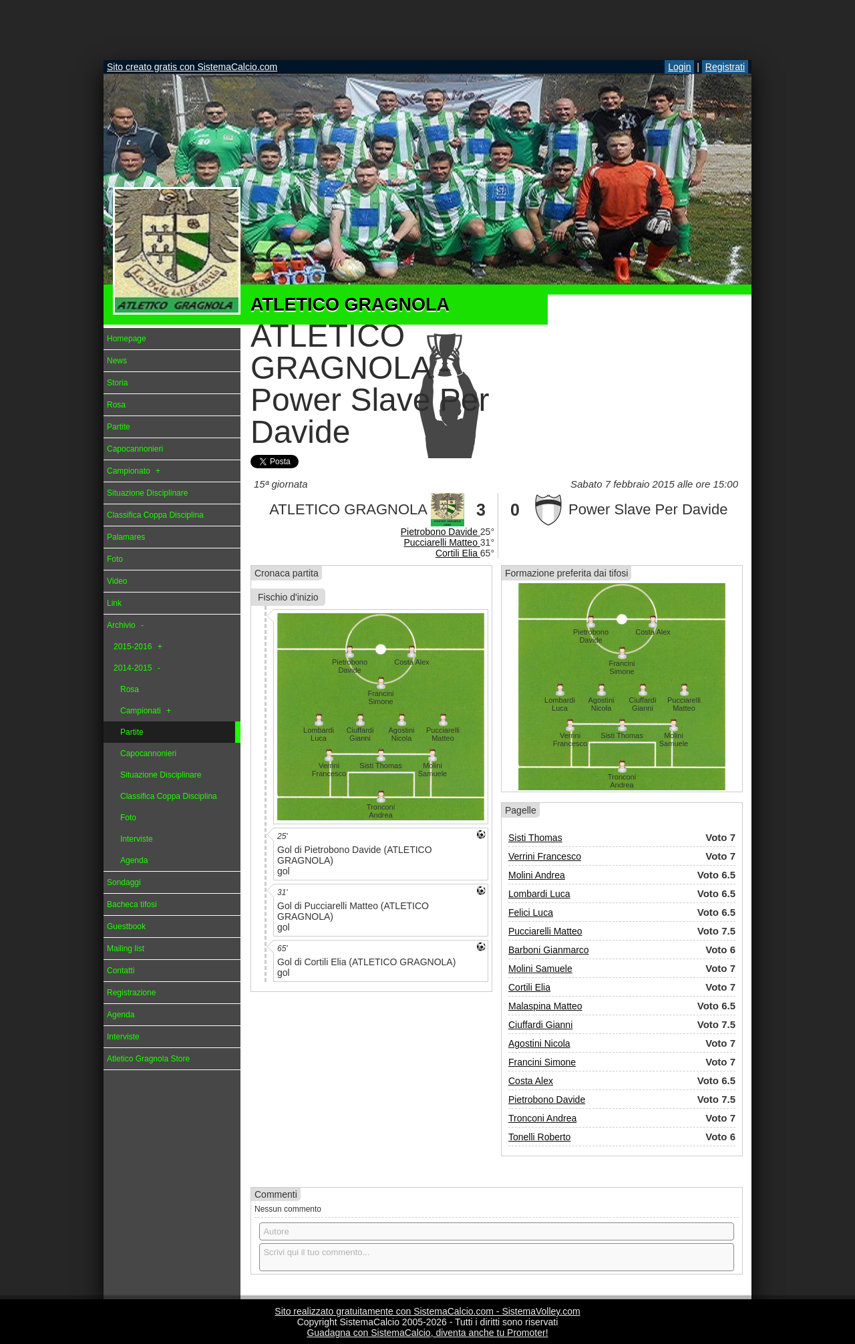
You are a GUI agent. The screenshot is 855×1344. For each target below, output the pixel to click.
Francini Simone (542, 1062)
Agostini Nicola (539, 1043)
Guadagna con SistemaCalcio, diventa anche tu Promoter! (427, 1332)
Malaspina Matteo (545, 1006)
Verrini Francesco (544, 856)
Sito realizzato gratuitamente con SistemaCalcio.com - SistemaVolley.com (427, 1311)
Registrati (725, 66)
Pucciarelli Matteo (441, 542)
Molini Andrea (536, 875)
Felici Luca (530, 912)
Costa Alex (530, 1080)
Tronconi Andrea (542, 1118)
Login (679, 66)
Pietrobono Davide (440, 531)
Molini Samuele (540, 968)
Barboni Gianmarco (548, 950)
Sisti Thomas (535, 837)
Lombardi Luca (539, 893)
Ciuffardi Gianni (540, 1024)
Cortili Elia (458, 553)
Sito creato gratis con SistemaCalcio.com (192, 66)
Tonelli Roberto (539, 1137)
